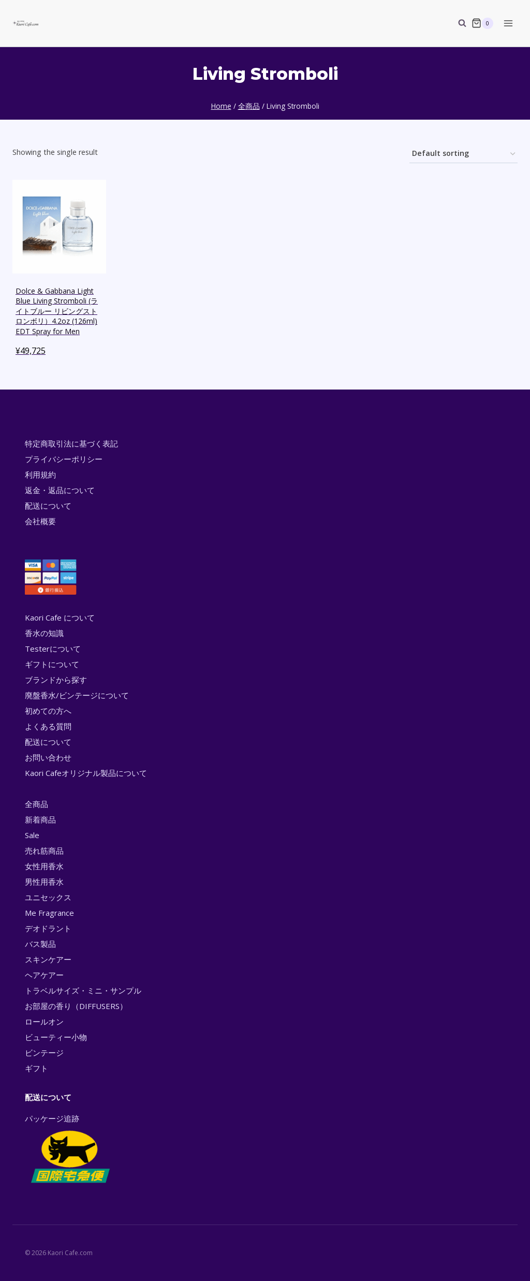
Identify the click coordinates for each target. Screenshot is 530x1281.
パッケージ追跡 (69, 1149)
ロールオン (44, 1021)
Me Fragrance (49, 913)
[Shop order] (463, 154)
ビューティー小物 (56, 1037)
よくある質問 (48, 726)
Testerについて (53, 648)
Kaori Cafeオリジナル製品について (86, 773)
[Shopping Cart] (482, 23)
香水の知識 (44, 633)
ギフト (36, 1068)
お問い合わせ (48, 757)
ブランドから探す (56, 679)
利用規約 (40, 474)
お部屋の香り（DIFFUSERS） (76, 1006)
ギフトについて (52, 664)
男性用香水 (44, 881)
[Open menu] (508, 23)
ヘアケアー (44, 975)
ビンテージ (44, 1052)
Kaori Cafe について (60, 617)
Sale (32, 835)
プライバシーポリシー (63, 459)
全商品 (36, 804)
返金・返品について (60, 490)
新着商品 (40, 819)
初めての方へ (48, 711)
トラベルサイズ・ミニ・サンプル (83, 990)
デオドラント (48, 928)
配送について (48, 505)
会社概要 (40, 521)
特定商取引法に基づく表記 (71, 443)
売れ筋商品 (44, 850)
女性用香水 (44, 866)
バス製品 (40, 944)
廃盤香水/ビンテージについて (77, 695)
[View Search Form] (457, 23)
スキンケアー (48, 959)
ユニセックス (48, 897)
